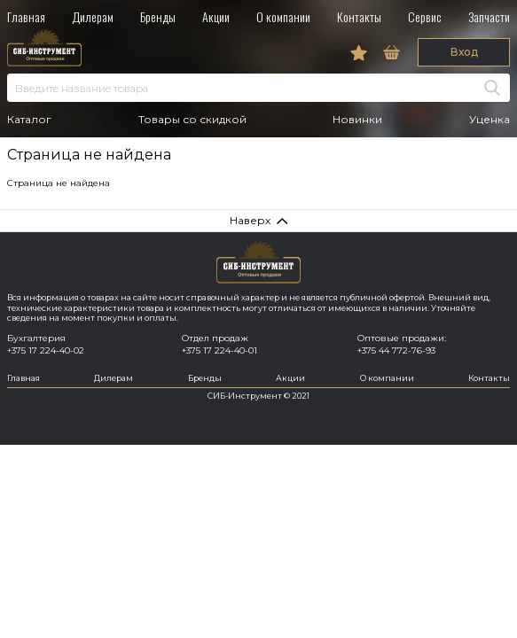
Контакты (359, 16)
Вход (464, 51)
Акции (216, 16)
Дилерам (93, 16)
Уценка (489, 119)
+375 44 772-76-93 (396, 350)
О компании (283, 16)
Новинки (357, 119)
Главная (26, 16)
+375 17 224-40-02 (45, 350)
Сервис (425, 16)
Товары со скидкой (192, 119)
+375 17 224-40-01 (219, 350)
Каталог (29, 119)
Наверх (250, 220)
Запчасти (489, 16)
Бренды (158, 16)
